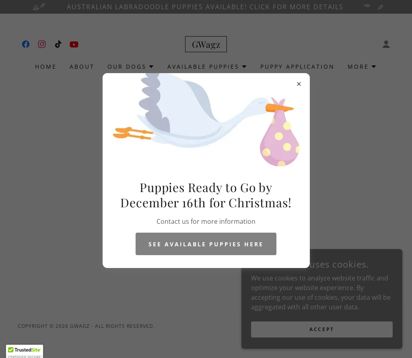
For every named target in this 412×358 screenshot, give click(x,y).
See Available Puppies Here (206, 244)
